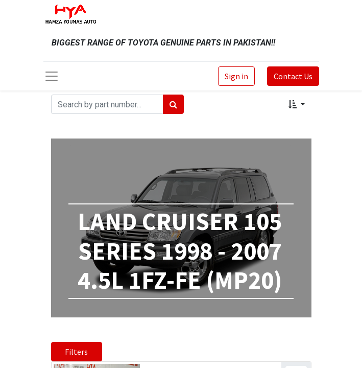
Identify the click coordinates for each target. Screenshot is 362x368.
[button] (296, 104)
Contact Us (293, 76)
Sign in (236, 76)
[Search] (173, 104)
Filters (76, 352)
